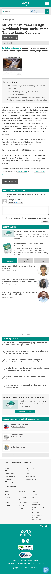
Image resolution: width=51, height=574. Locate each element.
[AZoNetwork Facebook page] (23, 541)
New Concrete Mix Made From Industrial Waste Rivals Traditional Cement (27, 352)
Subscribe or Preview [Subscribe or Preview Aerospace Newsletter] (18, 447)
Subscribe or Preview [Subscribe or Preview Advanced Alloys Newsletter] (18, 437)
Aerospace (15, 445)
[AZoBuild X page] (27, 541)
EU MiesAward (41, 260)
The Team (22, 497)
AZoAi (28, 474)
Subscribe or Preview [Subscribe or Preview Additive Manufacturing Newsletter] (18, 426)
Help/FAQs (22, 505)
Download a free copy (25, 411)
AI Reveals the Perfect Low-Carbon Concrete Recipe (25, 378)
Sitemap (21, 508)
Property (22, 492)
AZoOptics (8, 479)
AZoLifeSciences (31, 479)
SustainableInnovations (25, 260)
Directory (8, 497)
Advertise (35, 500)
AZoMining (9, 482)
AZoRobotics (9, 474)
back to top (44, 525)
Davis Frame (22, 171)
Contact (35, 497)
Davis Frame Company (11, 48)
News (12, 20)
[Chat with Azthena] (46, 570)
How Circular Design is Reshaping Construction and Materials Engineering (26, 344)
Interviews (8, 500)
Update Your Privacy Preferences (25, 568)
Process (21, 494)
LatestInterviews (9, 260)
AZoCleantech (10, 476)
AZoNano (8, 471)
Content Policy (37, 512)
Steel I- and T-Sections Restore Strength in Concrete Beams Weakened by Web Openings (26, 361)
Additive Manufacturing (20, 424)
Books (7, 503)
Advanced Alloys (17, 435)
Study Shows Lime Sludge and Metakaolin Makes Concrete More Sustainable (27, 369)
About (34, 492)
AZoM (7, 468)
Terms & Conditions (36, 504)
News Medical (30, 476)
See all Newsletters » (10, 455)
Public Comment (14, 218)
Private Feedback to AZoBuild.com (36, 218)
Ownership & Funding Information (37, 517)
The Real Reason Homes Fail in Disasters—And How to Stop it (26, 386)
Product (8, 505)
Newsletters (23, 503)
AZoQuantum (30, 471)
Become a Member (25, 500)
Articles (7, 494)
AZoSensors (30, 468)
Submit (45, 221)
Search (34, 494)
